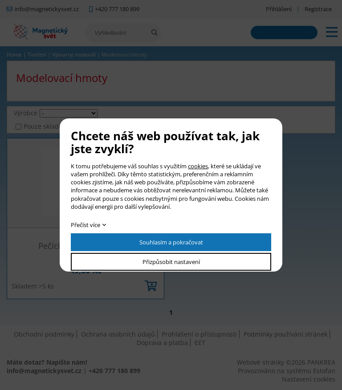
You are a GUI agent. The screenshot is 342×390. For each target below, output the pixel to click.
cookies (198, 166)
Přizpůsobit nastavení (171, 262)
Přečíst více (85, 225)
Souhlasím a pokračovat (171, 242)
